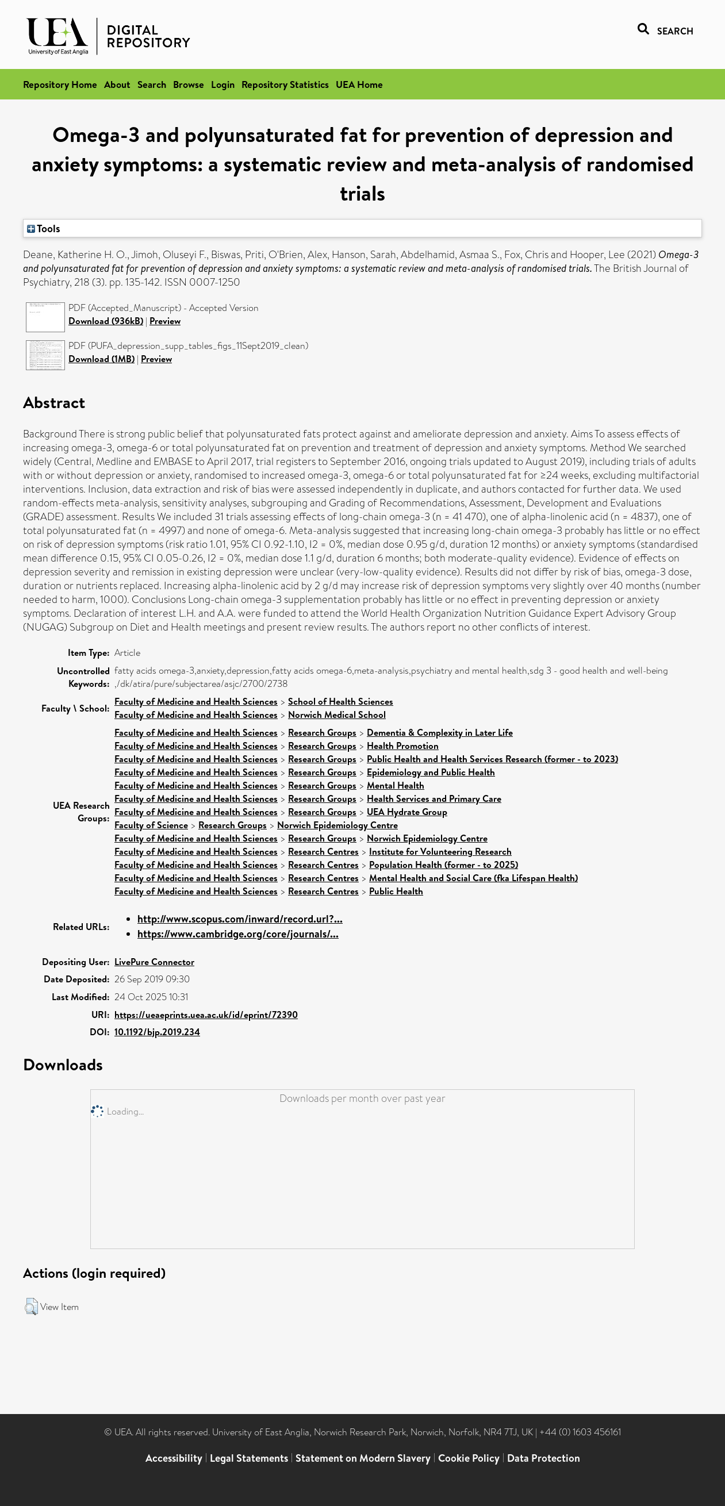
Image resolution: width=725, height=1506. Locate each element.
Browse (188, 84)
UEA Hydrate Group (407, 811)
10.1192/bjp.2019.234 (157, 1031)
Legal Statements (249, 1458)
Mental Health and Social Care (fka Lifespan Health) (473, 877)
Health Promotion (403, 745)
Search (151, 84)
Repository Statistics (285, 84)
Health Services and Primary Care (434, 798)
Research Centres (323, 851)
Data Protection (543, 1458)
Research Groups (322, 732)
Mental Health (395, 785)
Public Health (396, 891)
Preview (165, 320)
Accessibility (173, 1458)
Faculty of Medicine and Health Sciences (196, 701)
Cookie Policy (469, 1458)
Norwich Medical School (337, 714)
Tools (43, 228)
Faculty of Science (151, 825)
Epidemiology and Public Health (431, 772)
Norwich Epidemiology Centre (337, 825)
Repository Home (60, 84)
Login (223, 84)
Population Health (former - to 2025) (443, 864)
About (117, 84)
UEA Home (359, 84)
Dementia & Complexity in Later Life (440, 732)
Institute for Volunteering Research (440, 851)
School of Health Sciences (340, 701)
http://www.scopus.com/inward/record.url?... (240, 919)
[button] (31, 1306)
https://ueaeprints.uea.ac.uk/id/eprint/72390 (206, 1014)
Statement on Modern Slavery (363, 1458)
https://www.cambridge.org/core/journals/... (238, 934)
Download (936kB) (105, 320)
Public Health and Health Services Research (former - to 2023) (492, 758)
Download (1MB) (101, 358)
